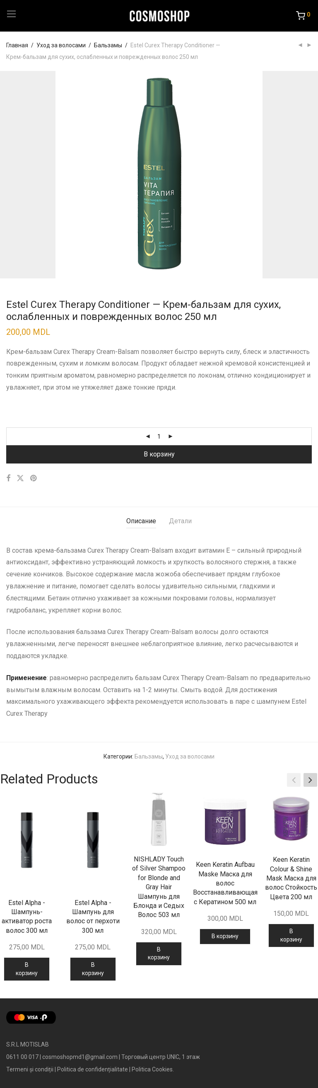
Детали (180, 521)
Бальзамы (108, 45)
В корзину (159, 454)
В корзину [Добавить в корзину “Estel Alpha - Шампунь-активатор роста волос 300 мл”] (27, 968)
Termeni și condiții (29, 1069)
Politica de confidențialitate (92, 1069)
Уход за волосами (61, 45)
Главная (17, 45)
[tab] (141, 521)
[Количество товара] (159, 436)
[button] (310, 780)
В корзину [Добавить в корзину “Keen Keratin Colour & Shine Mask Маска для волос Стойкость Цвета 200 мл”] (291, 935)
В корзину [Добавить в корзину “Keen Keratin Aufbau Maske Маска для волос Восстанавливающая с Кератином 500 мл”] (225, 936)
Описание (141, 521)
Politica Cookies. (153, 1069)
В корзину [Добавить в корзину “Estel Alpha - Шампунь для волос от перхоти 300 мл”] (93, 968)
